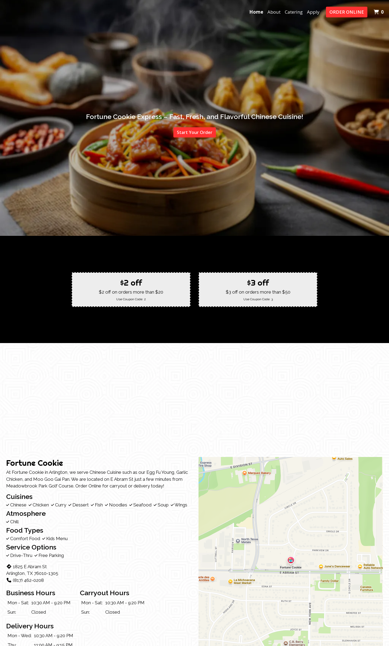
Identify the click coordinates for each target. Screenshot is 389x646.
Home (256, 12)
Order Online (346, 12)
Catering (294, 12)
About (274, 12)
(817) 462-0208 (25, 580)
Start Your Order (194, 132)
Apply (313, 12)
